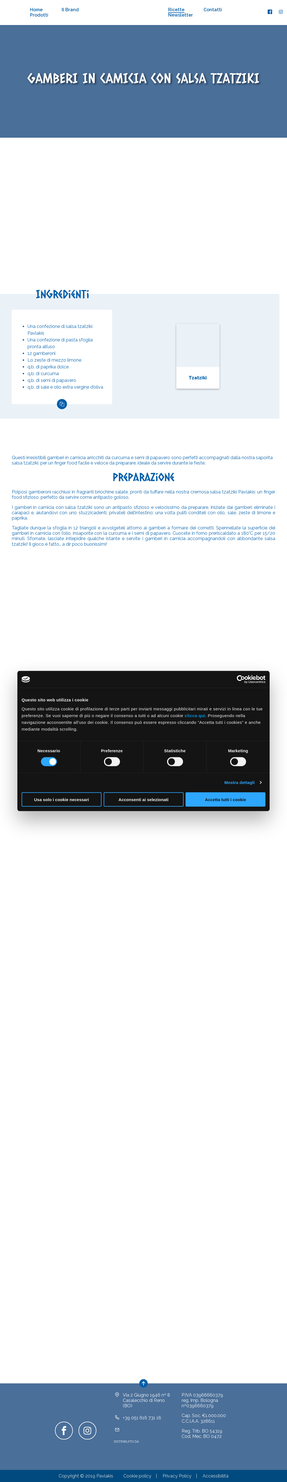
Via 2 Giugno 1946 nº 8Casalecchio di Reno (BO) (146, 1400)
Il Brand (70, 9)
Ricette (176, 9)
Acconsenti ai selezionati (143, 799)
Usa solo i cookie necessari (61, 799)
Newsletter (180, 15)
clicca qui (195, 715)
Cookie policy (137, 1476)
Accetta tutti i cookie (225, 799)
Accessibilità (215, 1476)
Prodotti (39, 15)
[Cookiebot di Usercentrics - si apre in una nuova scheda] (240, 679)
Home (36, 9)
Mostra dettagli (239, 782)
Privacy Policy (177, 1476)
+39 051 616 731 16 (142, 1417)
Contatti (212, 9)
